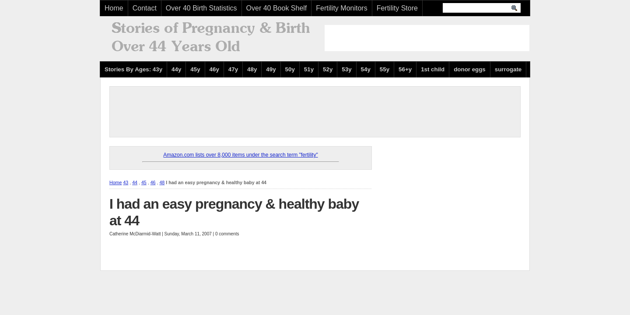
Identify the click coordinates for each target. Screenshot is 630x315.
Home (114, 8)
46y (214, 69)
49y (271, 69)
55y (384, 69)
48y (252, 69)
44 (134, 182)
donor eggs (470, 69)
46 (153, 182)
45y (195, 69)
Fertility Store (397, 8)
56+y (405, 69)
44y (176, 69)
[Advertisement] (427, 38)
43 (125, 182)
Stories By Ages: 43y (133, 69)
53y (346, 69)
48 (161, 182)
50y (290, 69)
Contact (145, 8)
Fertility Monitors (341, 8)
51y (309, 69)
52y (327, 69)
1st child (432, 69)
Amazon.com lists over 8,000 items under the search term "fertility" (240, 155)
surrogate (508, 69)
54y (366, 69)
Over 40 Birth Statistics (201, 8)
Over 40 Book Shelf (276, 8)
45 (144, 182)
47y (233, 69)
